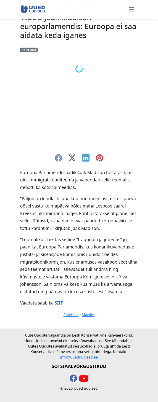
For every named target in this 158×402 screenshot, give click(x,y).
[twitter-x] (72, 159)
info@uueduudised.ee (79, 357)
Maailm (88, 314)
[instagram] (99, 159)
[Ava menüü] (131, 9)
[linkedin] (85, 159)
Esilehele (71, 314)
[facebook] (58, 159)
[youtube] (83, 379)
